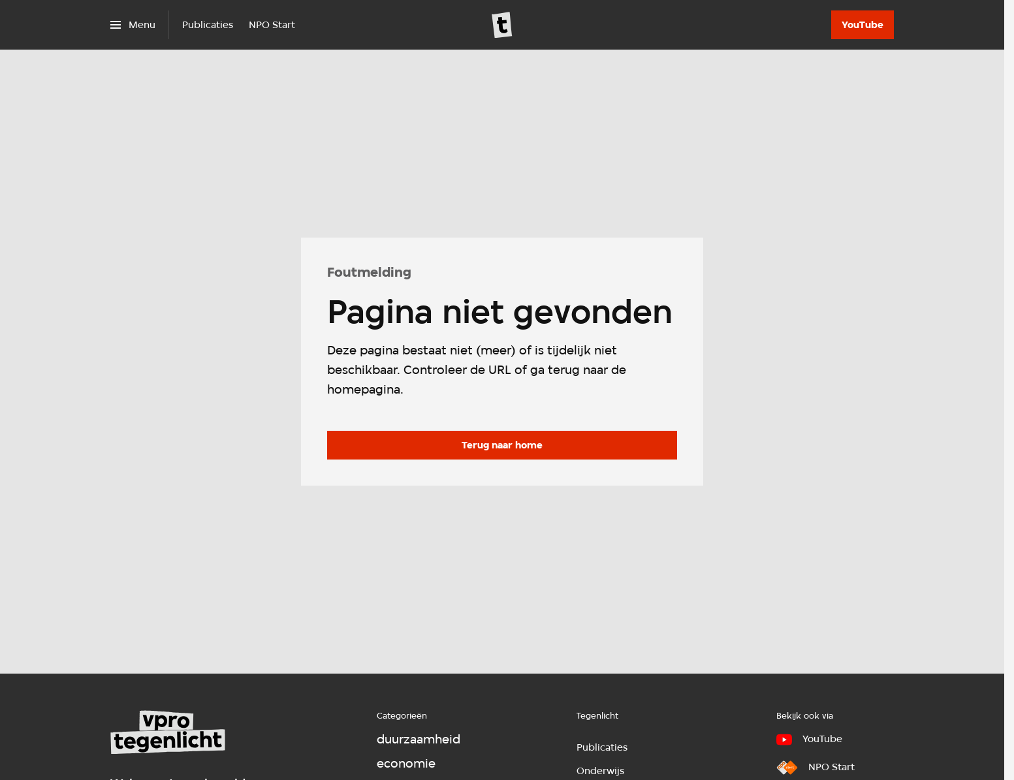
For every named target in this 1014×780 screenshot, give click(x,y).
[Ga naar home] (502, 25)
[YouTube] (862, 24)
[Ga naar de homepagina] (502, 445)
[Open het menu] (133, 24)
